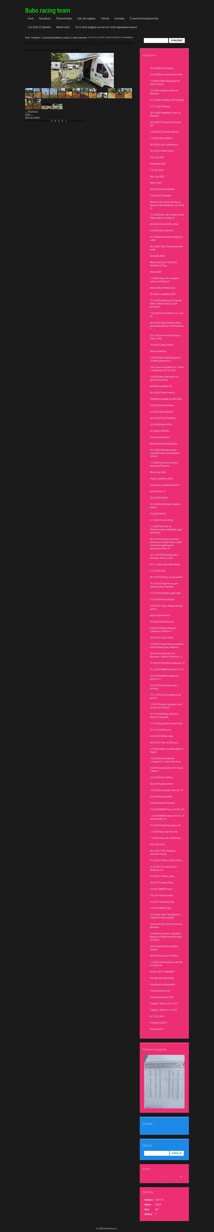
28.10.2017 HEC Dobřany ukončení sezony (162, 852)
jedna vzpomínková (160, 615)
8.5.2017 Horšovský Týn (162, 901)
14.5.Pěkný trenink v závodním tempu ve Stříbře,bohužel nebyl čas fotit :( (166, 936)
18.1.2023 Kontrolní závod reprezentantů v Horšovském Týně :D (164, 453)
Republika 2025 (158, 163)
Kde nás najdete (86, 18)
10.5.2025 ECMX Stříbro (162, 150)
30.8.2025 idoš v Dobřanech (164, 144)
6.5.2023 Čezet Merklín (161, 411)
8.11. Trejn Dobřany (160, 106)
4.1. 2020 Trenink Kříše (161, 520)
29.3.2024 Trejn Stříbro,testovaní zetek (166, 248)
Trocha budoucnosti (160, 990)
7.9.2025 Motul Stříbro (161, 138)
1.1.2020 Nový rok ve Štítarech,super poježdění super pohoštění (166, 529)
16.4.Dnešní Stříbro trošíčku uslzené (164, 948)
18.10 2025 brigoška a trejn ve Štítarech (165, 114)
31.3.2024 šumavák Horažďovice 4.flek (166, 238)
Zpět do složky (32, 117)
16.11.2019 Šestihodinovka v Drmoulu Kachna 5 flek (164, 556)
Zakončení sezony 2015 (162, 997)
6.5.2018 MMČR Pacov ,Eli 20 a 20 (167, 809)
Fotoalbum (45, 18)
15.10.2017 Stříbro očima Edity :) (166, 860)
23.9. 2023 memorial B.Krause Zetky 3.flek (165, 337)
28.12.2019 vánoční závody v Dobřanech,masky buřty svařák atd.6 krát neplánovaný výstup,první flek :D (166, 544)
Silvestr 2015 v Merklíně (162, 971)
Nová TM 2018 (157, 844)
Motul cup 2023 (158, 472)
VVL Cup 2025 (157, 157)
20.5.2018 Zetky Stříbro (161, 783)
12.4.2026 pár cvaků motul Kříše (166, 74)
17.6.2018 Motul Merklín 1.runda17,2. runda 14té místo (64, 37)
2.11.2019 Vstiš (157, 570)
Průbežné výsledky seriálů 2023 (166, 398)
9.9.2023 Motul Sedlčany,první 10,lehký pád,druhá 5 (165, 359)
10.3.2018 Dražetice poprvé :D (165, 825)
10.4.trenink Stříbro (160, 437)
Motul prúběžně (158, 351)
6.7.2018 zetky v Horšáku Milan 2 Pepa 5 (166, 750)
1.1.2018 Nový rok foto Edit (163, 831)
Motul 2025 (155, 182)
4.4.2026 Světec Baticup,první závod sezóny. (165, 82)
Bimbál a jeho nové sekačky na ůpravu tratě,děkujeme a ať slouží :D (167, 205)
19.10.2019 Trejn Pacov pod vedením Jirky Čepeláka (164, 585)
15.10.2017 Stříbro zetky (162, 876)
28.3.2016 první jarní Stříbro (164, 955)
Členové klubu (64, 18)
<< (147, 1176)
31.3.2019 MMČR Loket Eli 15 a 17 (167, 669)
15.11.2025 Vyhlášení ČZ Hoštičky (167, 99)
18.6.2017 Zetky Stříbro (161, 882)
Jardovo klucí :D (158, 491)
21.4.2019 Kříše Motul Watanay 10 (167, 662)
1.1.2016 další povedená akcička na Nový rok (166, 964)
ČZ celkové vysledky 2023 (163, 294)
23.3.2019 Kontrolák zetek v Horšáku (164, 687)
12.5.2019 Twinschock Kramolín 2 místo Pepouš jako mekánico (167, 646)
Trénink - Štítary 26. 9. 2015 (164, 1003)
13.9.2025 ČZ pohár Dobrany (164, 131)
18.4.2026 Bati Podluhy (161, 68)
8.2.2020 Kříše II (158, 513)
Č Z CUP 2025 (157, 170)
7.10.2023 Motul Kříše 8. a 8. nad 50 (166, 315)
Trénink (105, 18)
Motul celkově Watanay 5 (162, 287)
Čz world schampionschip (144, 18)
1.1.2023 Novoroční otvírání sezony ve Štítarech (164, 464)
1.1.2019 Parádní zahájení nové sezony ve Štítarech (166, 706)
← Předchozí (31, 111)
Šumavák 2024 (157, 255)
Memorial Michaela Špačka (163, 443)
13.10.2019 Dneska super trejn (165, 593)
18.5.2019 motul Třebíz (161, 637)
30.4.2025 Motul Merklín (162, 189)
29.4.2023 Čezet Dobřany (162, 418)
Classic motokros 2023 (161, 478)
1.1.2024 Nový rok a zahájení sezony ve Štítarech (164, 280)
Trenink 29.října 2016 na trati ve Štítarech (166, 926)
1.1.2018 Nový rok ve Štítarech (165, 837)
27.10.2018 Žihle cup (160, 729)
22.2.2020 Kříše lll (159, 497)
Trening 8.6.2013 (158, 1022)
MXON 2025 (63, 27)
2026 (168, 1176)
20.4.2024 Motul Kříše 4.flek (164, 224)
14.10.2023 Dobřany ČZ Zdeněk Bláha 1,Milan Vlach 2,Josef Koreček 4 (166, 303)
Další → (29, 114)
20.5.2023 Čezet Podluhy (162, 392)
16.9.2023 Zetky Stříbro (161, 344)
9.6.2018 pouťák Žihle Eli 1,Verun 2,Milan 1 (166, 769)
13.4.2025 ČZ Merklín (39, 27)
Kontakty (119, 18)
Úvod (30, 18)
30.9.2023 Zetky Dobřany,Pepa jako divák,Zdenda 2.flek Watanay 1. (167, 325)
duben (160, 1176)
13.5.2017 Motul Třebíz (161, 895)
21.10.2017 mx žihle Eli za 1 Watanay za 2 (164, 868)
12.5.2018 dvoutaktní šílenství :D (166, 790)
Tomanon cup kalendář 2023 (164, 484)
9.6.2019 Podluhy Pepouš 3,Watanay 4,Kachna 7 (163, 630)
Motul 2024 (155, 271)
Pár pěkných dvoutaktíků (162, 984)
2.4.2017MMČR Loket (160, 908)
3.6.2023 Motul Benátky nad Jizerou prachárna (164, 378)
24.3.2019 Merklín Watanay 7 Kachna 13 (164, 677)
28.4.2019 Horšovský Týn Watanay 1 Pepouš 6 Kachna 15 (166, 655)
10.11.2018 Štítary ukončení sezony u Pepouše (164, 715)
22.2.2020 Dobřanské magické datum (165, 506)
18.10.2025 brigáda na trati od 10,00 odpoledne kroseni (106, 27)
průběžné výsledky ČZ (161, 386)
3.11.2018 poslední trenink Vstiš (166, 723)
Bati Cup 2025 (157, 176)
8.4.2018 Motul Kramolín (162, 802)
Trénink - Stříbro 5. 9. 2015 (163, 1009)
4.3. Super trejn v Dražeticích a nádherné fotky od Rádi (165, 916)
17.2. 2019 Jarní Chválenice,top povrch (165, 696)
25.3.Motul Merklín (159, 430)
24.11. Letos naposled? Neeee (165, 564)
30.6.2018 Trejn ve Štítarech (164, 742)
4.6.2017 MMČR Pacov (161, 888)
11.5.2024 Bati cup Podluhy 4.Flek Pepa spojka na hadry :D (167, 216)
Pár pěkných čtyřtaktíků (162, 978)
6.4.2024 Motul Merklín (161, 230)
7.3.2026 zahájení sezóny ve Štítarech (164, 92)
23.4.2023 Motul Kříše (161, 424)
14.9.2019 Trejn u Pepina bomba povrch (166, 607)
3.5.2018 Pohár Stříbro (161, 777)
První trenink (156, 1029)
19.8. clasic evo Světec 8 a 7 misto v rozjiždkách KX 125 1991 (167, 369)
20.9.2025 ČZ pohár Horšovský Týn (165, 124)
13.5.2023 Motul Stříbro (162, 405)
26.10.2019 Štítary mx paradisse (166, 577)
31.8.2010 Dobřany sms (162, 621)
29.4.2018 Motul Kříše (161, 796)
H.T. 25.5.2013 (157, 1016)
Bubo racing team (47, 10)
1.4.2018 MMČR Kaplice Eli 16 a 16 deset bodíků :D (167, 817)
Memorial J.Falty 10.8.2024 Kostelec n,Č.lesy (163, 264)
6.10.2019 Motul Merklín (162, 599)
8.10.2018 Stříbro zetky (161, 736)
